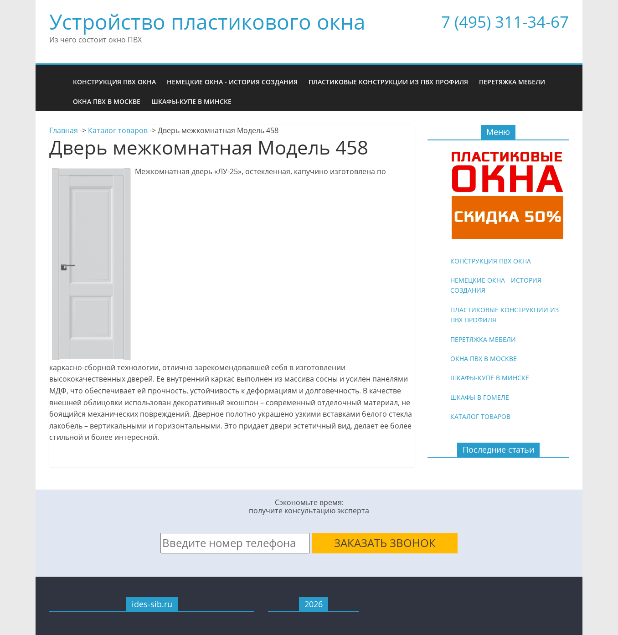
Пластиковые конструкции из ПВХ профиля (388, 81)
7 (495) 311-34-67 (505, 21)
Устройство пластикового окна (207, 21)
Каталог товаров (118, 130)
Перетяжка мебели (512, 81)
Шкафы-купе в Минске (191, 101)
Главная (63, 130)
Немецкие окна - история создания (232, 81)
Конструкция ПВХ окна (114, 81)
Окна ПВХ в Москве (106, 101)
